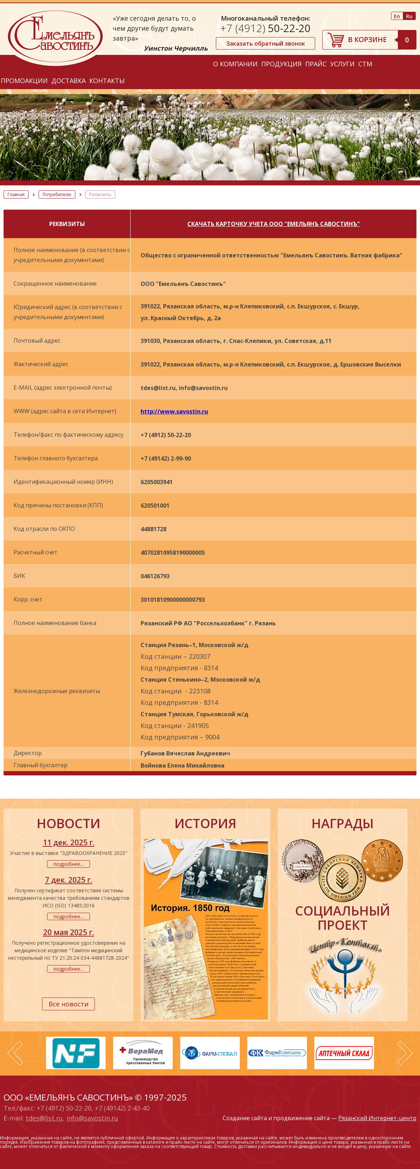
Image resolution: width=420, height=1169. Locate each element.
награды (343, 823)
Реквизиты (100, 194)
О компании (235, 64)
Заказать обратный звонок (265, 43)
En (397, 16)
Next (405, 1053)
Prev (15, 1053)
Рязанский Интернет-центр (377, 1118)
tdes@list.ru (44, 1118)
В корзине (382, 40)
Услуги (342, 64)
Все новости (68, 1004)
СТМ (365, 64)
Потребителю (56, 194)
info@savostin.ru (92, 1118)
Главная (16, 194)
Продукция (281, 64)
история (205, 823)
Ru (409, 16)
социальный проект (342, 918)
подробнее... (69, 864)
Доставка (68, 80)
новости (68, 823)
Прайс (316, 64)
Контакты (107, 80)
